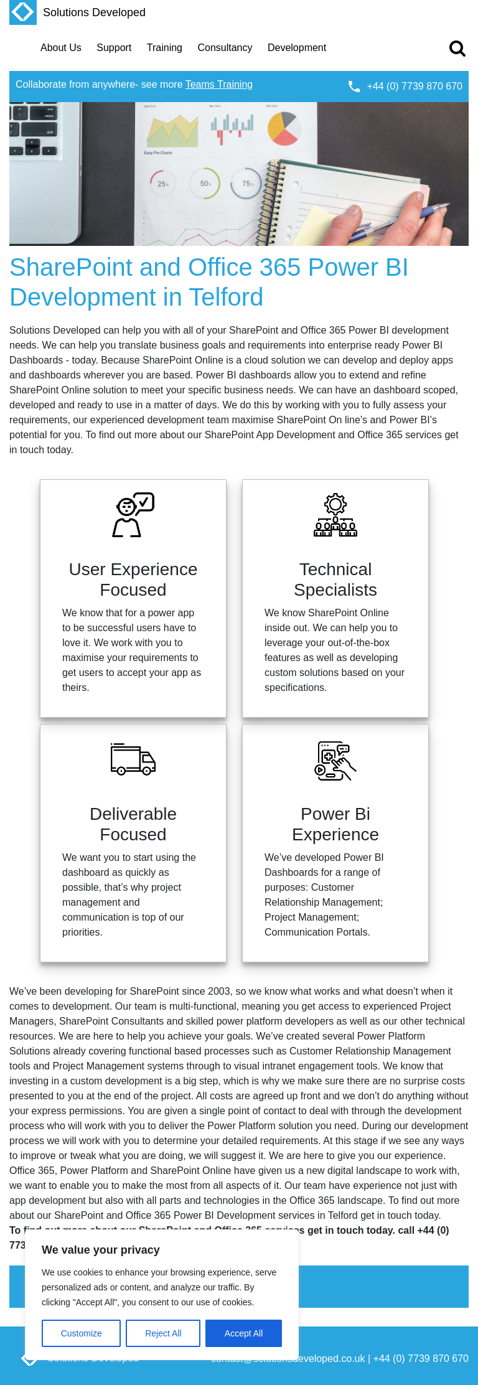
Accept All (244, 1333)
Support (113, 47)
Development (297, 47)
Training (164, 47)
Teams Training (219, 84)
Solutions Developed (77, 12)
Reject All (163, 1333)
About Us (61, 47)
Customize (81, 1333)
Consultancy (224, 47)
